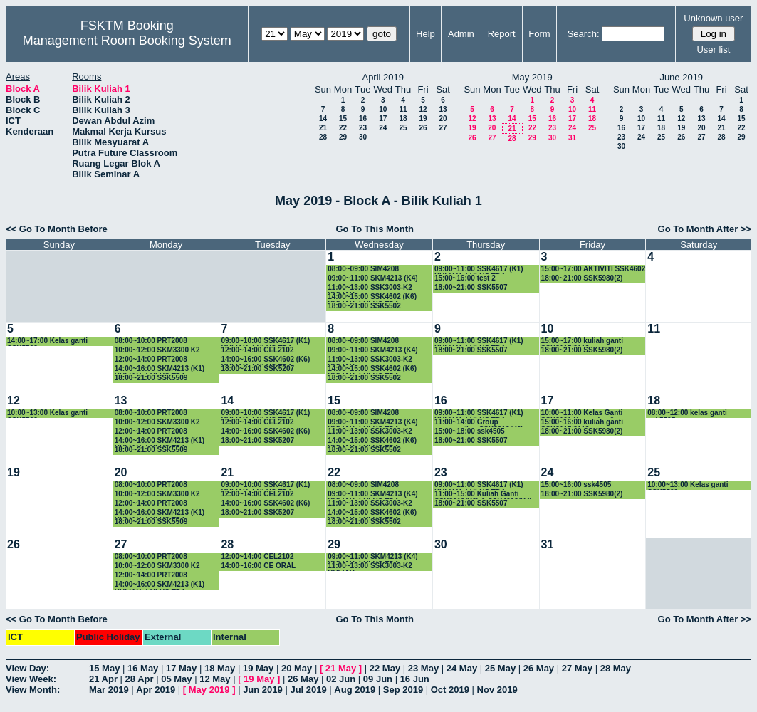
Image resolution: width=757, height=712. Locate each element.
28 (323, 137)
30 (363, 137)
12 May (214, 679)
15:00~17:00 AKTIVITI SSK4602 (593, 269)
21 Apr (103, 679)
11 (403, 109)
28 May (615, 668)
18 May (219, 668)
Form (539, 33)
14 (323, 118)
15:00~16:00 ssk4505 (576, 484)
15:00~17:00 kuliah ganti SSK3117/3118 (582, 341)
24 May (462, 668)
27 (443, 128)
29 (343, 137)
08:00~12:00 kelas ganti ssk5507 (686, 413)
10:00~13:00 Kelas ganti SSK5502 (47, 413)
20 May (296, 668)
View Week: (31, 679)
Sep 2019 (403, 689)
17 (383, 118)
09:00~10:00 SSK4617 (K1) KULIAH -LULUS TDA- (265, 341)
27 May (577, 668)
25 (403, 128)
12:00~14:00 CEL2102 (257, 350)
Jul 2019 (308, 689)
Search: (584, 33)
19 (423, 118)
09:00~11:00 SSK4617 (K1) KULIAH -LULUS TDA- (478, 269)
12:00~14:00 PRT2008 (151, 359)
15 (343, 118)
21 (323, 128)
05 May (176, 679)
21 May (340, 668)
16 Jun (414, 679)
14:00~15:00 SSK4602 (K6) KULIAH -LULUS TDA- (372, 297)
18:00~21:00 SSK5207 (257, 368)
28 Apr (139, 679)
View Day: (27, 668)
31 (572, 138)
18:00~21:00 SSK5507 (471, 287)
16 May (142, 668)
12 (423, 109)
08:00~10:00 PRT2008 (151, 341)
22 (343, 128)
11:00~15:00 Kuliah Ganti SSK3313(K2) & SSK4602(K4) (483, 494)
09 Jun (377, 679)
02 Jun (340, 679)
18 (403, 118)
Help (425, 33)
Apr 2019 (155, 689)
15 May (104, 668)
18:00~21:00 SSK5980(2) (582, 278)
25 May (500, 668)
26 (423, 128)
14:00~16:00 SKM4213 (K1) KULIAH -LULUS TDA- (159, 369)
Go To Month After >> (704, 229)
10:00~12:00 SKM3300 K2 (157, 350)
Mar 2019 (109, 689)
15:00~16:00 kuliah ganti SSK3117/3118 (582, 422)
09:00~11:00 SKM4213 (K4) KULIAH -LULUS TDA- (372, 278)
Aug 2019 (354, 689)
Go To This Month (374, 229)
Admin (461, 33)
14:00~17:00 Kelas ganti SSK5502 (47, 341)
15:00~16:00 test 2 (465, 278)
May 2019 (209, 689)
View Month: (33, 689)
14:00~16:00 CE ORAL (258, 566)
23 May (423, 668)
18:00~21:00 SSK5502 (364, 306)
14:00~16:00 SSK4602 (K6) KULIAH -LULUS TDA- (265, 360)
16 (363, 118)
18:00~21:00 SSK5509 (151, 378)
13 (443, 109)
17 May (181, 668)
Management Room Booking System (127, 40)
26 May (538, 668)
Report (502, 33)
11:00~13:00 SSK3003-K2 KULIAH (370, 288)
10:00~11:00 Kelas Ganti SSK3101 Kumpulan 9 (582, 413)
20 (443, 118)
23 (363, 128)
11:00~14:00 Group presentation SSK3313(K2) (478, 422)
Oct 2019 (450, 689)
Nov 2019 (497, 689)
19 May (258, 668)
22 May (385, 668)
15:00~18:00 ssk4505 (469, 431)
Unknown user (713, 18)
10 (383, 109)
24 (383, 128)
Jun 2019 (263, 689)
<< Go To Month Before (57, 229)
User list (713, 49)
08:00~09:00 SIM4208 (363, 269)
